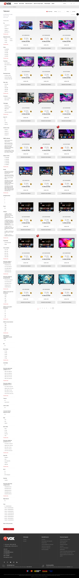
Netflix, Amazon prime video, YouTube (8, 141)
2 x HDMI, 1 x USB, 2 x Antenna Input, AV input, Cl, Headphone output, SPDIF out (9, 228)
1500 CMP (6, 89)
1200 (5, 296)
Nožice (6, 244)
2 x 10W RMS (7, 157)
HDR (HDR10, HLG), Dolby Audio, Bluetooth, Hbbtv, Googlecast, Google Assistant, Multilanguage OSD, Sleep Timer (9, 182)
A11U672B (6, 56)
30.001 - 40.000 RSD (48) (9, 513)
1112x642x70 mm (8, 285)
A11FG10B (6, 50)
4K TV (6, 26)
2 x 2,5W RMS (7, 162)
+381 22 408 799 (12, 544)
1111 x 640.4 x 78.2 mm (9, 279)
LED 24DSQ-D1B (46, 144)
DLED (5, 66)
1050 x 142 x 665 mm (8, 373)
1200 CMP (6, 87)
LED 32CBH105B (66, 107)
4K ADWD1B (7, 49)
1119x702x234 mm (8, 271)
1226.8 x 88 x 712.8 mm (9, 445)
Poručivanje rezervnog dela (47, 541)
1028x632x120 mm (8, 490)
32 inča (11, 38)
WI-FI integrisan (7, 474)
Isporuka (61, 546)
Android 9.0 (7, 133)
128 (5, 315)
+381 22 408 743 (14, 546)
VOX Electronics (6, 6)
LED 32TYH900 (66, 71)
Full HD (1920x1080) (8, 77)
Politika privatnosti (63, 541)
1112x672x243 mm (8, 270)
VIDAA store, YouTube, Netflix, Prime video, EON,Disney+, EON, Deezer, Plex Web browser (9, 147)
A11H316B (6, 52)
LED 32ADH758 (46, 180)
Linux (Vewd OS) (7, 460)
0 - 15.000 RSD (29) (8, 506)
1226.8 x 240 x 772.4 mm (9, 388)
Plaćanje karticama (63, 544)
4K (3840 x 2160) (8, 75)
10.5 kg (6, 352)
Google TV (6, 30)
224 (5, 330)
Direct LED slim (7, 62)
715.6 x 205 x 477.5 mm (9, 391)
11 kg (5, 435)
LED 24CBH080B (66, 35)
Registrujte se (73, 0)
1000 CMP (6, 84)
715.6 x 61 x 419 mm (8, 448)
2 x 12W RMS (7, 159)
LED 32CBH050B (26, 71)
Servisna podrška (45, 549)
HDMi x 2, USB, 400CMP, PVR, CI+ (9, 178)
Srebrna (6, 423)
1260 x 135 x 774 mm (8, 376)
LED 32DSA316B (66, 289)
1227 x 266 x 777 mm (8, 390)
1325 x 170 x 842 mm (8, 378)
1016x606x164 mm (8, 486)
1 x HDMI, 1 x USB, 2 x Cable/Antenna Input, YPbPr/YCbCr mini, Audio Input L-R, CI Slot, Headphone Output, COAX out (9, 216)
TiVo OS (6, 122)
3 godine (6, 480)
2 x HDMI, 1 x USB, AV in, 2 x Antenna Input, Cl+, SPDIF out (9, 232)
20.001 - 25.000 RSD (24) (9, 509)
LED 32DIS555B (46, 289)
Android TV (6, 28)
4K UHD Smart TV (7, 14)
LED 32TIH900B (25, 107)
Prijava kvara (44, 542)
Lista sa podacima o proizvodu (47, 544)
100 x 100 (6, 249)
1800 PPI (6, 91)
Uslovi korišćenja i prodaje (65, 539)
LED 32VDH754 (25, 180)
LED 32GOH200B (46, 253)
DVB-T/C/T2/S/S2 (7, 98)
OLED (5, 68)
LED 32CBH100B (25, 144)
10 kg (5, 428)
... (48, 308)
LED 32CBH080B (46, 71)
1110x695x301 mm (8, 264)
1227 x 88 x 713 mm (8, 447)
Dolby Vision (7, 108)
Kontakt (24, 541)
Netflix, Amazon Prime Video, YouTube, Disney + (9, 143)
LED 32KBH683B (46, 35)
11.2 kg (6, 356)
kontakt (68, 566)
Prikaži (68, 11)
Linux (5, 459)
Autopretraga (50, 11)
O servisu (43, 539)
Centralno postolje (8, 242)
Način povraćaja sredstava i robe (66, 553)
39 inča (6, 40)
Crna (5, 419)
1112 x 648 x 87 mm (8, 283)
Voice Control (7, 402)
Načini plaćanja (63, 542)
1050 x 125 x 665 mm (8, 371)
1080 (5, 294)
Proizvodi (10, 6)
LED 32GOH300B (66, 216)
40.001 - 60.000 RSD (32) (9, 514)
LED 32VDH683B (66, 180)
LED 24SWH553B (66, 253)
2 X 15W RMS (7, 161)
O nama (24, 539)
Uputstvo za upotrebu (46, 546)
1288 (5, 325)
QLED (5, 69)
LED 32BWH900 (25, 35)
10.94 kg (6, 433)
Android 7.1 (6, 131)
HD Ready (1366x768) (8, 78)
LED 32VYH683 (66, 144)
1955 (5, 327)
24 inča (6, 38)
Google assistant (7, 106)
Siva (5, 421)
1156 (5, 323)
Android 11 (6, 129)
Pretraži (8, 529)
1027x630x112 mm (8, 488)
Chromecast (7, 105)
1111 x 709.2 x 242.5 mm (9, 386)
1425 (5, 301)
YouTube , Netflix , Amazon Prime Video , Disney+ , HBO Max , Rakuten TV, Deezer (9, 151)
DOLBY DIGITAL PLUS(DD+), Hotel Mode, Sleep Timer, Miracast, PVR (9, 172)
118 (5, 313)
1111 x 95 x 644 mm (8, 281)
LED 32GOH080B (26, 216)
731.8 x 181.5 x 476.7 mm (9, 393)
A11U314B (6, 54)
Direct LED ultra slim (8, 64)
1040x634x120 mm (8, 493)
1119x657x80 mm (8, 286)
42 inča (6, 42)
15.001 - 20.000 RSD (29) (9, 507)
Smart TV (6, 15)
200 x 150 (6, 253)
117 (5, 311)
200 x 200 (6, 254)
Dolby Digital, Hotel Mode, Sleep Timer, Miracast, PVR (9, 175)
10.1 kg (6, 430)
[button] (9, 20)
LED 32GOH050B (46, 216)
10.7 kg (6, 432)
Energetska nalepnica (46, 547)
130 (5, 298)
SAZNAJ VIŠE (25, 45)
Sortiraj (55, 11)
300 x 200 (6, 256)
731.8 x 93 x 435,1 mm (8, 450)
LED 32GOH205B (26, 253)
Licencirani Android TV (8, 112)
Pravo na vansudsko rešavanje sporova (67, 551)
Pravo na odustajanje (64, 547)
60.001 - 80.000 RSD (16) (9, 516)
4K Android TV (7, 25)
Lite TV (5, 17)
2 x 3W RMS (7, 164)
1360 (5, 300)
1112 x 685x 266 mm (8, 268)
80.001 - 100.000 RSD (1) (9, 518)
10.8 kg (6, 354)
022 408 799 (29, 566)
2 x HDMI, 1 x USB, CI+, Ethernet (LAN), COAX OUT (9, 235)
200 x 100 (6, 251)
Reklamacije (62, 549)
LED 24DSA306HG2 (46, 107)
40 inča (11, 40)
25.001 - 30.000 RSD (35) (9, 511)
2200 (5, 329)
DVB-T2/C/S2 (7, 99)
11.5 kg (6, 357)
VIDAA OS (6, 124)
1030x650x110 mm (8, 492)
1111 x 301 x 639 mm (8, 266)
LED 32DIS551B (25, 289)
